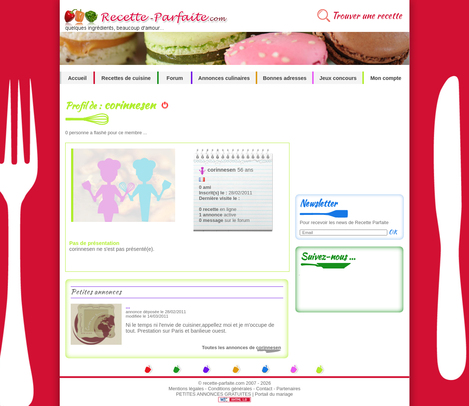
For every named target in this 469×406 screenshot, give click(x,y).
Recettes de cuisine (126, 78)
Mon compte (386, 78)
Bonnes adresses (284, 78)
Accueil (77, 78)
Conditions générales (230, 388)
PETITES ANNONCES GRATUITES (213, 394)
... (128, 307)
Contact (264, 388)
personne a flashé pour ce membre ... (106, 132)
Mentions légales (186, 388)
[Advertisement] (349, 142)
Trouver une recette (367, 15)
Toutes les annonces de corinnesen (241, 347)
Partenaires (288, 388)
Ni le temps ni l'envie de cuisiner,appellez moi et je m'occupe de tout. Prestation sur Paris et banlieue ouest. (200, 328)
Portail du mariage (274, 394)
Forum (175, 78)
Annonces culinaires (224, 78)
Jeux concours (338, 78)
